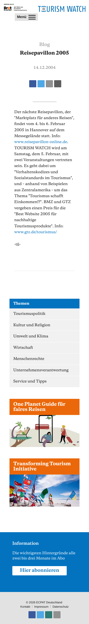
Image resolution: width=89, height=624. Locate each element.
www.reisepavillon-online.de (40, 142)
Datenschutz (60, 606)
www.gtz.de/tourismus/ (35, 232)
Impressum (41, 606)
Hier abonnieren (39, 570)
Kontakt (25, 606)
